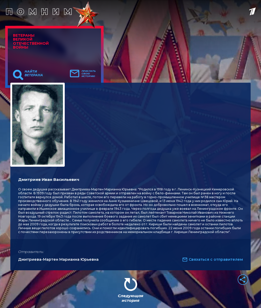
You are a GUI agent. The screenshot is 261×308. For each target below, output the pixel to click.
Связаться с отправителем (216, 259)
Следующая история (130, 298)
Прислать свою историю (89, 74)
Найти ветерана (34, 73)
